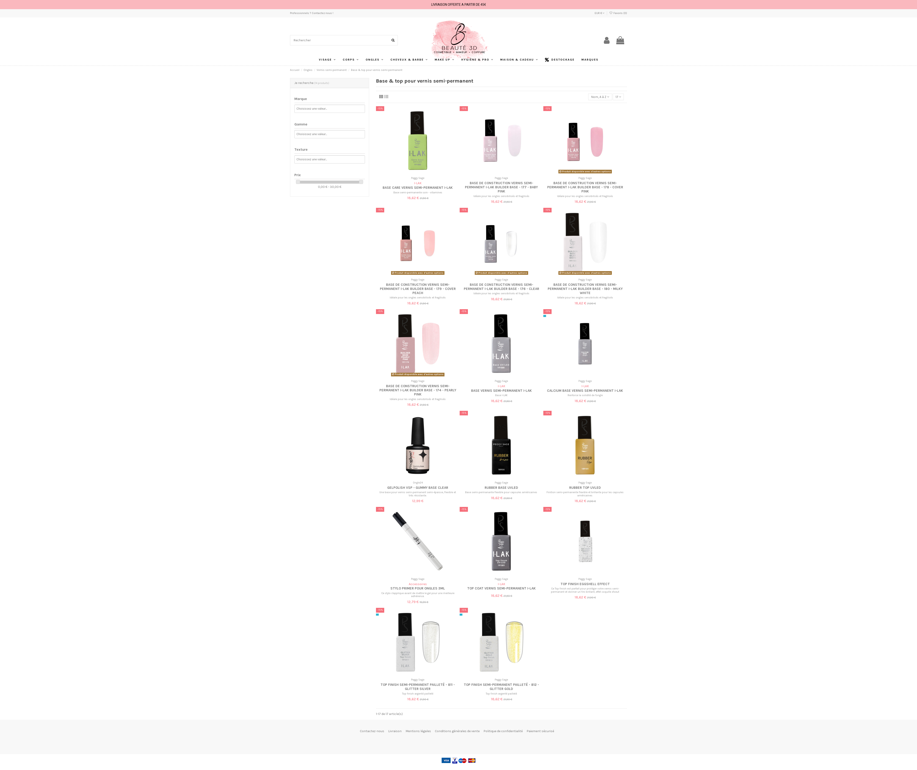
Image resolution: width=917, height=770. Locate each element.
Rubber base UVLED (501, 488)
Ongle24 (418, 482)
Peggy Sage (417, 178)
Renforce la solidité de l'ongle (585, 395)
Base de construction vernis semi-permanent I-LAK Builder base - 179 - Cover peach (418, 289)
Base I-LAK (501, 395)
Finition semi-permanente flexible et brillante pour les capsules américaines (585, 494)
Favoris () (618, 13)
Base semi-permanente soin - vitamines (417, 192)
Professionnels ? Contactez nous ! (311, 13)
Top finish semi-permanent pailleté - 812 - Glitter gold (501, 687)
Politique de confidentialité (503, 731)
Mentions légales (418, 731)
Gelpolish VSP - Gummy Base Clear (417, 488)
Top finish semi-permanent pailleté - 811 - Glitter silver (418, 687)
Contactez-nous (372, 731)
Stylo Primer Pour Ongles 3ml (417, 588)
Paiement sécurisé (540, 731)
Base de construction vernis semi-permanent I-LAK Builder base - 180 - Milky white (585, 289)
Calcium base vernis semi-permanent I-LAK (585, 391)
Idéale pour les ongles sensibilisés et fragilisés (501, 196)
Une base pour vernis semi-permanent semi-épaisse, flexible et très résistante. (417, 494)
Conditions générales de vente (457, 731)
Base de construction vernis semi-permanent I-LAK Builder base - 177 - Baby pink (501, 187)
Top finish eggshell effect (585, 584)
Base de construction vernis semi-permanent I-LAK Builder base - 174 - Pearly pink (417, 390)
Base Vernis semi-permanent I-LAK (501, 391)
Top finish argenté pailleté (417, 693)
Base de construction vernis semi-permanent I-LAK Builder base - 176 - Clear (501, 287)
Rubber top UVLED (585, 488)
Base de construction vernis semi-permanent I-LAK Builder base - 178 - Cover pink (585, 187)
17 (618, 97)
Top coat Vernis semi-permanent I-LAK (501, 588)
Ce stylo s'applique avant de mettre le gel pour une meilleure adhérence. (417, 595)
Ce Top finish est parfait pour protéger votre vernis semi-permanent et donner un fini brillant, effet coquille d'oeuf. (585, 590)
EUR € (600, 13)
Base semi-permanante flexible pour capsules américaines (501, 492)
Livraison (395, 731)
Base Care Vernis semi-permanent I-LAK (418, 188)
